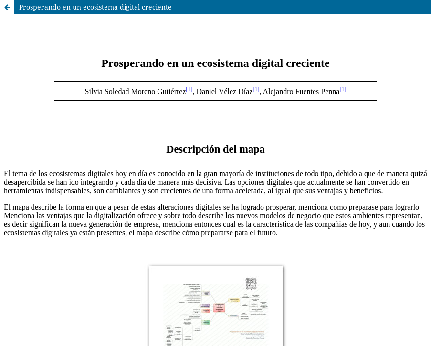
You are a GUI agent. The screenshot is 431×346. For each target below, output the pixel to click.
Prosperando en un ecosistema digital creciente (95, 6)
